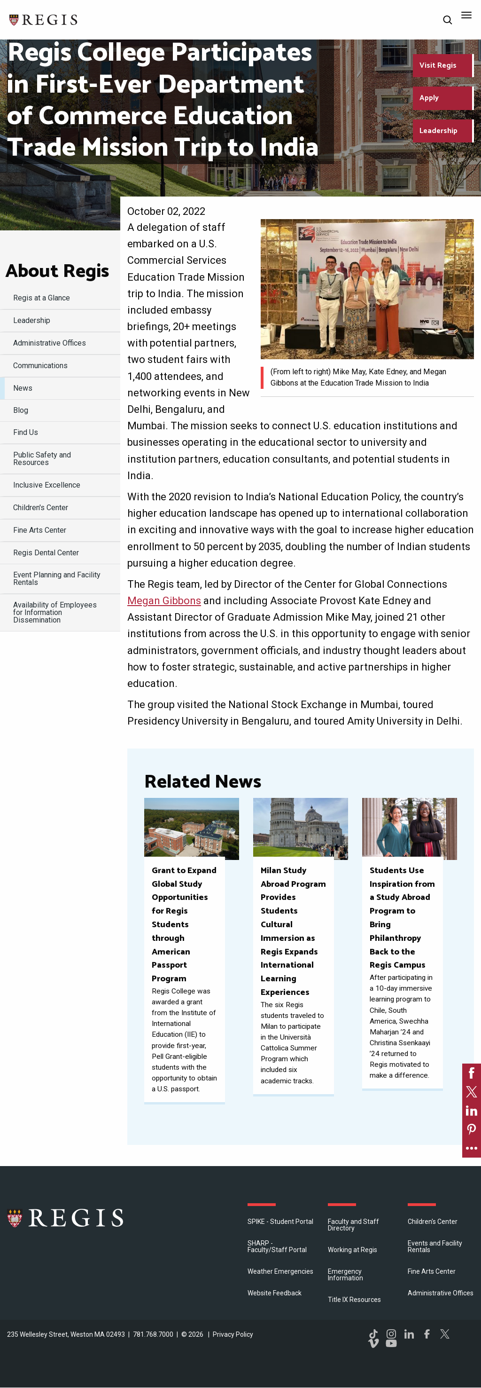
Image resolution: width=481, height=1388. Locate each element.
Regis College (65, 1217)
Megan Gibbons (164, 601)
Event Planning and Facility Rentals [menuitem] (57, 578)
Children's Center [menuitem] (40, 507)
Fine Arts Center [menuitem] (39, 530)
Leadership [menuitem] (31, 320)
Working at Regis (352, 1250)
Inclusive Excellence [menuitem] (46, 485)
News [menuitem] (22, 388)
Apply (429, 98)
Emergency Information (345, 1275)
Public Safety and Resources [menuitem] (42, 458)
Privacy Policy (233, 1334)
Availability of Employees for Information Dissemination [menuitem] (55, 612)
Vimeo (373, 1343)
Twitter (444, 1334)
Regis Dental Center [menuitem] (46, 552)
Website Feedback (275, 1293)
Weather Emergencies (280, 1271)
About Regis (57, 271)
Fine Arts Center (432, 1271)
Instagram (391, 1334)
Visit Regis (438, 65)
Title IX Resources (354, 1299)
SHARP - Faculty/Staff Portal (277, 1246)
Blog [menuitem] (20, 410)
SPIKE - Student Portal (280, 1221)
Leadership (438, 131)
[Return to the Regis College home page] (43, 19)
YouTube (391, 1343)
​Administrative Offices (440, 1293)
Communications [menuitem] (40, 365)
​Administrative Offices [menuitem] (49, 343)
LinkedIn (409, 1334)
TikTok (373, 1334)
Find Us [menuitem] (25, 432)
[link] (471, 1073)
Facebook (427, 1334)
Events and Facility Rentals (435, 1246)
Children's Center (433, 1221)
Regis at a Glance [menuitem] (41, 297)
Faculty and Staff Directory (353, 1225)
